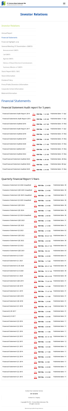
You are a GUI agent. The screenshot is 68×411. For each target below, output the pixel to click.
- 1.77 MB (42, 211)
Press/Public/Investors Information (15, 85)
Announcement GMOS (10, 50)
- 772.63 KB (43, 281)
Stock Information (8, 76)
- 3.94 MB (40, 169)
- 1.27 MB (42, 261)
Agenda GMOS (8, 59)
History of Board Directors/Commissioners (17, 63)
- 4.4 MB (42, 362)
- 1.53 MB (42, 342)
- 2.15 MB (42, 221)
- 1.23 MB (40, 154)
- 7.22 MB (40, 114)
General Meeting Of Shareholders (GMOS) (17, 46)
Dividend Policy (7, 80)
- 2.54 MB (42, 205)
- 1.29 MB (42, 301)
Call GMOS (6, 54)
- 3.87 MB (40, 149)
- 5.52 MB (42, 372)
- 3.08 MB (42, 327)
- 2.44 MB (42, 256)
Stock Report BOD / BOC (11, 71)
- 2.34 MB (42, 185)
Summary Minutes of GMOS (13, 67)
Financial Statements (9, 38)
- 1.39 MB (42, 311)
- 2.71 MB (40, 144)
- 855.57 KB (43, 266)
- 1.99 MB (40, 139)
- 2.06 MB (42, 241)
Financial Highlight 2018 (10, 42)
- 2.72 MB (42, 226)
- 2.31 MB (42, 195)
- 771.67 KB (43, 291)
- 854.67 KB (43, 236)
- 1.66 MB (42, 200)
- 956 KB (42, 251)
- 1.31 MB (42, 296)
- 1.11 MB (42, 332)
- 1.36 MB (42, 316)
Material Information (9, 93)
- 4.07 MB (40, 124)
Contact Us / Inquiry (34, 397)
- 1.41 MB (42, 286)
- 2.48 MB (42, 216)
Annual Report (7, 33)
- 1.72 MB (40, 129)
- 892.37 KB (43, 246)
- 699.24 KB (43, 276)
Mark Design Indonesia (38, 408)
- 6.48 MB (40, 159)
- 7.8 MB (40, 164)
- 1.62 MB (40, 134)
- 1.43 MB (42, 321)
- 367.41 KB (43, 337)
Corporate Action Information (13, 89)
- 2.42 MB (42, 357)
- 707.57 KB (43, 271)
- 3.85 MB (40, 119)
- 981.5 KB (42, 306)
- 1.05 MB (42, 347)
